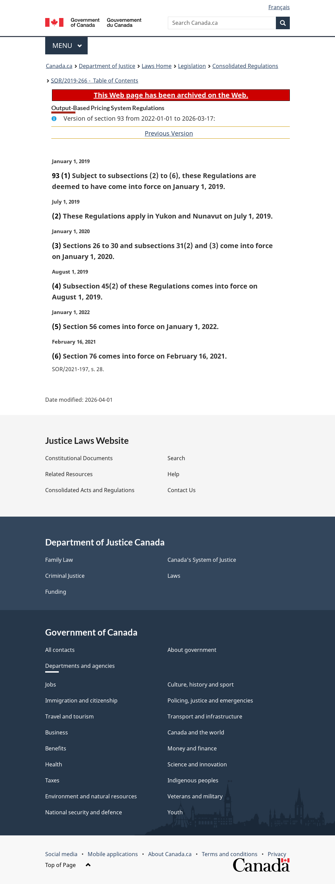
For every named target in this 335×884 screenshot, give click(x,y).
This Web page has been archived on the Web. (171, 95)
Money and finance (192, 748)
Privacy (277, 854)
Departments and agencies (80, 666)
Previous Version (169, 133)
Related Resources (69, 474)
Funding (55, 591)
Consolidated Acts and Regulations (90, 490)
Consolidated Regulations (245, 66)
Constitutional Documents (79, 458)
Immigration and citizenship (81, 700)
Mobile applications (113, 854)
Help (173, 474)
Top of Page (68, 865)
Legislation (192, 66)
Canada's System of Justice (202, 560)
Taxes (52, 780)
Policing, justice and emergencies (210, 700)
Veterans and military (195, 796)
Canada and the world (196, 732)
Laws (174, 575)
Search (176, 458)
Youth (175, 812)
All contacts (60, 650)
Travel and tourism (69, 716)
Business (56, 732)
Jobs (50, 684)
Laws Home (157, 66)
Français (279, 7)
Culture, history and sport (201, 684)
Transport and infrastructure (205, 716)
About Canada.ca (170, 854)
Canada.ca (59, 66)
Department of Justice (107, 66)
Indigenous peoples (193, 780)
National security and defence (83, 812)
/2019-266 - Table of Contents (94, 80)
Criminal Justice (65, 575)
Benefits (55, 748)
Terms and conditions (230, 854)
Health (53, 764)
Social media (61, 854)
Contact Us (182, 490)
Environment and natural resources (91, 796)
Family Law (59, 560)
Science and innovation (197, 764)
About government (192, 650)
